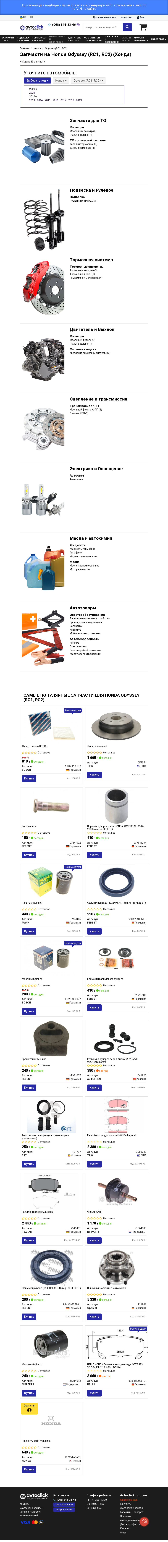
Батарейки (76, 626)
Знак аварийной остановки (85, 650)
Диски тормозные (81, 147)
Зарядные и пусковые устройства (90, 618)
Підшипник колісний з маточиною (106, 1289)
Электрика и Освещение (96, 468)
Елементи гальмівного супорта (105, 979)
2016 (55, 100)
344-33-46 (62, 24)
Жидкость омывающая (83, 556)
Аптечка (74, 642)
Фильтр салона (79, 134)
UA (23, 17)
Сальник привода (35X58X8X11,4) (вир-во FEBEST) (51, 1289)
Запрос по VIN (64, 1511)
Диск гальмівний (97, 746)
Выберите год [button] (37, 80)
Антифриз (76, 552)
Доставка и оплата (104, 17)
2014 (40, 100)
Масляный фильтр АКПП (84, 409)
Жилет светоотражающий (85, 653)
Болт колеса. (29, 826)
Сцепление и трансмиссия (98, 399)
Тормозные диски (81, 274)
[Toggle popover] (144, 1521)
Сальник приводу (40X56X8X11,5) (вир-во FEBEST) (116, 903)
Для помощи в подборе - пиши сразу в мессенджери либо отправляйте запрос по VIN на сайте (84, 7)
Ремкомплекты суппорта (84, 277)
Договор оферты (130, 1526)
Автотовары (83, 607)
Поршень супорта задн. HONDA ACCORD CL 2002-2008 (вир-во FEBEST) (115, 828)
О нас (123, 1534)
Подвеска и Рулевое (91, 190)
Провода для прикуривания (86, 622)
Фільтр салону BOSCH (35, 746)
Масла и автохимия (91, 538)
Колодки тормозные (82, 144)
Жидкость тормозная (82, 548)
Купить (29, 778)
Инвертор (75, 629)
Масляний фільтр (32, 979)
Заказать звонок (64, 1506)
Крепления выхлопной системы (88, 353)
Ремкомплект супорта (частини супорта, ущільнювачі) (45, 1137)
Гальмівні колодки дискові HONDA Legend (111, 1136)
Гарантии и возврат (132, 1514)
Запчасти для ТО (88, 120)
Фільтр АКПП (94, 1212)
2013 (32, 100)
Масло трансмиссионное (84, 565)
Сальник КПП (77, 413)
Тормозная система (91, 259)
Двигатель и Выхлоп (92, 329)
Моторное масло (80, 569)
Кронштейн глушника (34, 1060)
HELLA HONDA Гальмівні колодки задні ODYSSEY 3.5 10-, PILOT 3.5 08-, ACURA (115, 1367)
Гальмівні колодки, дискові (37, 1212)
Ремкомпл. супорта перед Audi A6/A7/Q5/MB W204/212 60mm (112, 1061)
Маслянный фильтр (81, 131)
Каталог (125, 1530)
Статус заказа (129, 1501)
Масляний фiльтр (32, 1366)
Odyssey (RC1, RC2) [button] (88, 80)
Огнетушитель (78, 646)
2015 (48, 100)
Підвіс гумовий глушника (36, 1442)
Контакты (126, 17)
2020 (32, 92)
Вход (141, 17)
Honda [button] (60, 80)
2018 (71, 100)
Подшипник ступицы (82, 200)
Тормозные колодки (82, 270)
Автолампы (76, 479)
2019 (79, 100)
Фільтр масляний (32, 903)
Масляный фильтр (81, 340)
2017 (63, 100)
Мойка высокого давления (85, 633)
